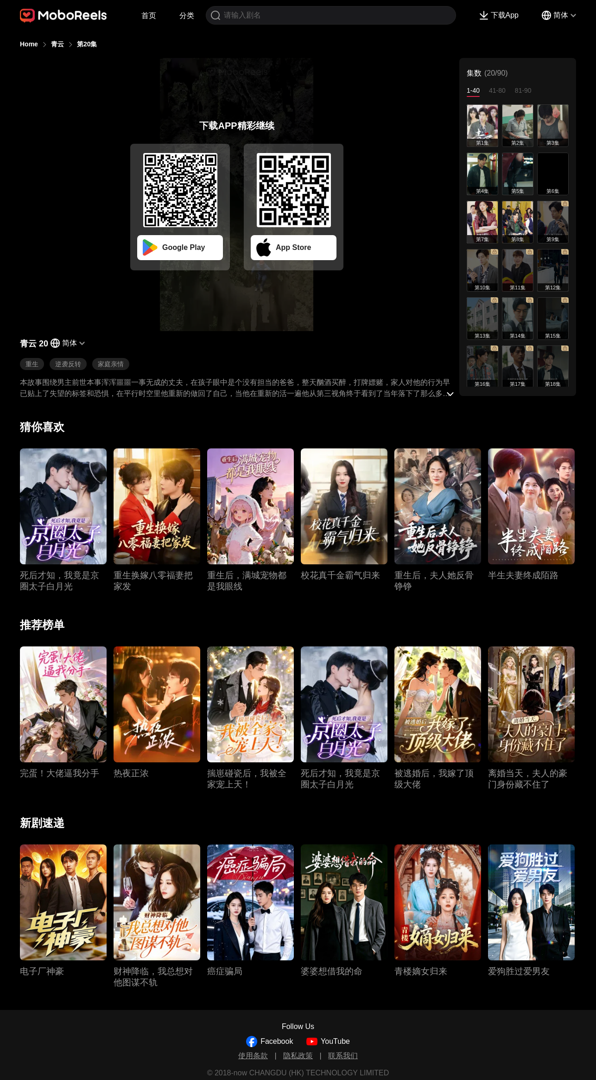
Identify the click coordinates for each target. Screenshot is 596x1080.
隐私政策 (298, 1056)
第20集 (87, 44)
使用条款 (253, 1056)
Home (29, 44)
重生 (31, 364)
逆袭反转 (68, 364)
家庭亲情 (111, 364)
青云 (57, 44)
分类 (186, 15)
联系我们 (343, 1056)
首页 (148, 15)
